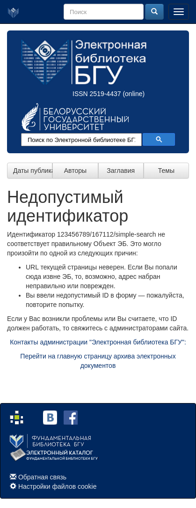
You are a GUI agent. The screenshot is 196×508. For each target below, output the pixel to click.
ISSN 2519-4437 (97, 93)
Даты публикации (32, 170)
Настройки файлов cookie (57, 486)
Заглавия (121, 170)
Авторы (75, 170)
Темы (166, 170)
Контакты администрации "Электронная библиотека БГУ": (98, 342)
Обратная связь (42, 477)
